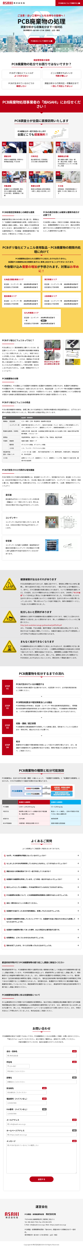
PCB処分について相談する (41, 41)
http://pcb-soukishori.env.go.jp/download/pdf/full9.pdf (41, 625)
